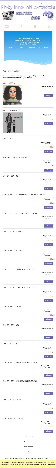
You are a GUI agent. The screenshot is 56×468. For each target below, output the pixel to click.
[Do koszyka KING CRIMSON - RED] (48, 337)
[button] (7, 26)
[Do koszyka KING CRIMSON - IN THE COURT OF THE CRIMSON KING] (48, 207)
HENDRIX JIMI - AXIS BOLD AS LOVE (16, 157)
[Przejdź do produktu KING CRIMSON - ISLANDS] (13, 235)
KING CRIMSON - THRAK (12, 400)
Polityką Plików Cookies (47, 462)
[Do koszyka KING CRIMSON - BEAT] (48, 188)
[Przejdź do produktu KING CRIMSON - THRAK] (13, 402)
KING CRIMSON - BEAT (11, 176)
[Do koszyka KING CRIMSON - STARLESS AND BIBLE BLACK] (48, 375)
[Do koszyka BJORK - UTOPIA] (48, 95)
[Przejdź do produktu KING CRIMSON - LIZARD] (13, 309)
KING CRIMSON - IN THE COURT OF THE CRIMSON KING (24, 194)
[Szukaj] (21, 26)
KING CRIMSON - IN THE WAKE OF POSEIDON (20, 213)
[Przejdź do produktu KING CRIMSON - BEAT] (13, 179)
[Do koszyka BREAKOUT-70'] (48, 151)
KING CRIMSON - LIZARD (12, 306)
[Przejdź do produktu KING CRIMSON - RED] (13, 328)
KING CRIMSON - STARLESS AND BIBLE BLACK (20, 362)
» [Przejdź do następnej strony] (32, 436)
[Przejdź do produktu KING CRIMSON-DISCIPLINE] (13, 421)
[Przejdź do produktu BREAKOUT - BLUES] (13, 122)
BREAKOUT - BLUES (10, 111)
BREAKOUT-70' (8, 138)
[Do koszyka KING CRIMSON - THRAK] (48, 412)
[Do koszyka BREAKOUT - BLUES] (48, 123)
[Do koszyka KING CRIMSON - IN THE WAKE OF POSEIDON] (48, 225)
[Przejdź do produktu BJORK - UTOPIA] (13, 95)
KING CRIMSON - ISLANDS (12, 232)
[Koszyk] (49, 26)
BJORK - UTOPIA (9, 83)
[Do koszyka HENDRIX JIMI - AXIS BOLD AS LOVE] (48, 170)
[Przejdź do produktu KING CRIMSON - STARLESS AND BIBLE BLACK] (13, 365)
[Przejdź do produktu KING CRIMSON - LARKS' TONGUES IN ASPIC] (13, 272)
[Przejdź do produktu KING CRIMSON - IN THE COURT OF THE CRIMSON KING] (13, 197)
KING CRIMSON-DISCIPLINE (13, 418)
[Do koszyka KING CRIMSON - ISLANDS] (48, 244)
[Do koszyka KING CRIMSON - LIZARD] (48, 319)
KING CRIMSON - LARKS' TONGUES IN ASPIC (19, 269)
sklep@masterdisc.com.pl (33, 460)
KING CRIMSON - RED (11, 325)
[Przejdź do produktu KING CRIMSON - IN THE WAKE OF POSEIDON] (13, 216)
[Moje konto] (35, 26)
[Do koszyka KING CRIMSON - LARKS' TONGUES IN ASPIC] (48, 281)
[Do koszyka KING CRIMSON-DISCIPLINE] (48, 431)
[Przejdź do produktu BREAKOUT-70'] (13, 141)
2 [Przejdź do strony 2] (29, 436)
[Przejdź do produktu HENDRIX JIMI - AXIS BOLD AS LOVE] (13, 160)
